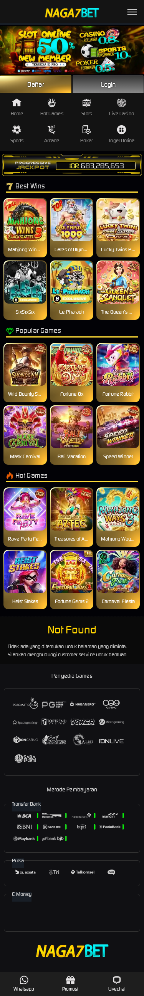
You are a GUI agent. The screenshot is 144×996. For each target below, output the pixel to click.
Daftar (35, 84)
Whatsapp (24, 983)
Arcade (52, 134)
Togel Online (121, 134)
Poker (86, 134)
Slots (86, 107)
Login (108, 84)
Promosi (70, 983)
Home (17, 107)
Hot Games (51, 107)
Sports (17, 134)
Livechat (117, 983)
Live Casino (121, 107)
